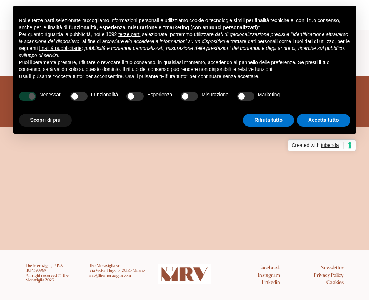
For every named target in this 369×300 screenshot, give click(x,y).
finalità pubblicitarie (60, 48)
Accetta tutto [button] (323, 120)
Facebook (269, 268)
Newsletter (332, 268)
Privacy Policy (329, 275)
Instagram (269, 275)
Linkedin (271, 282)
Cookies (335, 282)
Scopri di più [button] (45, 120)
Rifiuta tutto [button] (268, 120)
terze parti (129, 34)
